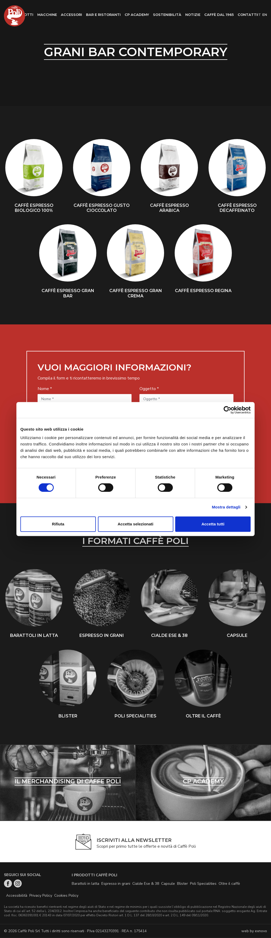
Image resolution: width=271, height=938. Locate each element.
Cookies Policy (66, 895)
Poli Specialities (203, 883)
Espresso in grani (115, 883)
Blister (182, 883)
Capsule (168, 883)
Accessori (71, 14)
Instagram (18, 884)
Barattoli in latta (85, 883)
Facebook (8, 884)
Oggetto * (149, 389)
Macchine (47, 14)
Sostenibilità (167, 14)
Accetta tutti (212, 524)
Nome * (45, 389)
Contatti (248, 14)
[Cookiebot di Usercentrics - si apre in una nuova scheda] (227, 410)
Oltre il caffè (229, 883)
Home (14, 15)
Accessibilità (16, 895)
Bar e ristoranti (103, 14)
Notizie (192, 14)
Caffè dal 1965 (219, 14)
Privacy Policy (40, 895)
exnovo (261, 931)
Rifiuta (58, 524)
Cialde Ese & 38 (145, 883)
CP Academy (137, 14)
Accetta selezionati (135, 524)
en (264, 14)
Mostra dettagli (226, 507)
